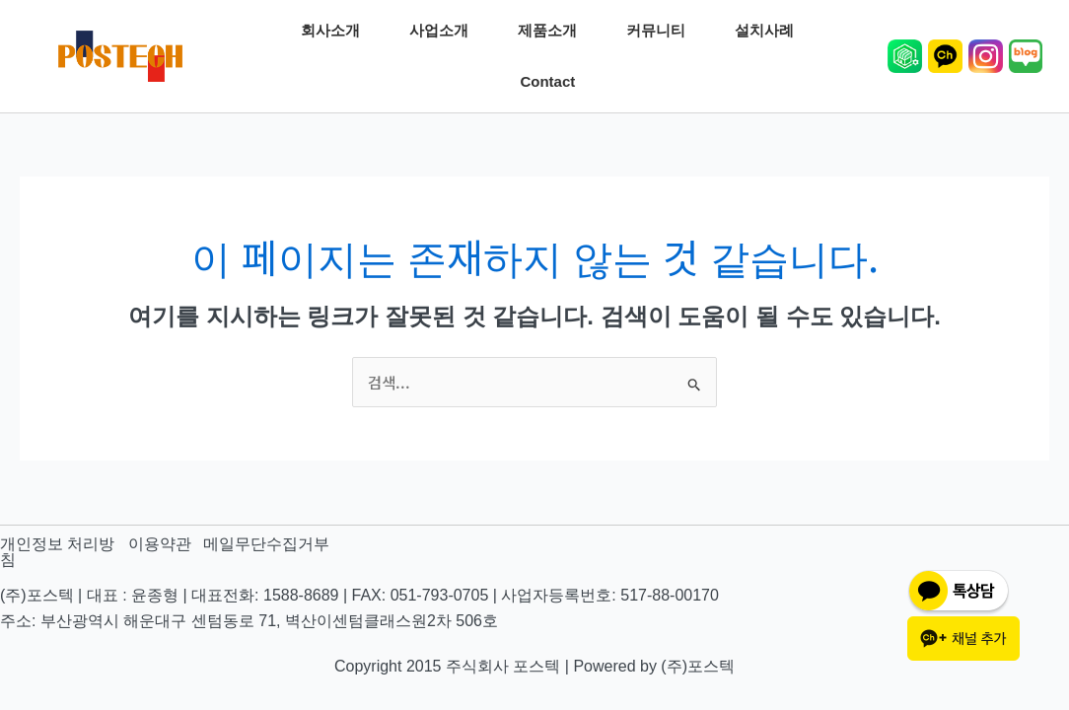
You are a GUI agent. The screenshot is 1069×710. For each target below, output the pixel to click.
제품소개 (552, 30)
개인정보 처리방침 (57, 551)
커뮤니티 (660, 30)
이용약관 (159, 543)
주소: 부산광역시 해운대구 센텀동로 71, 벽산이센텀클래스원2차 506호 (249, 620)
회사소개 (335, 30)
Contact (552, 82)
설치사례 (769, 30)
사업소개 (443, 30)
